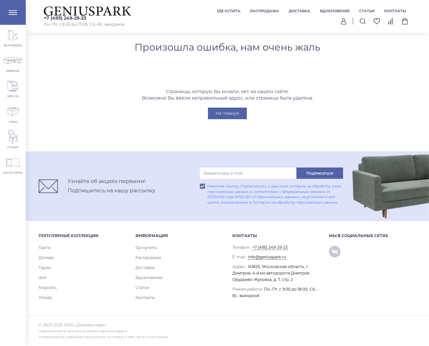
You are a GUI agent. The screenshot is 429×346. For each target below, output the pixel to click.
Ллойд (45, 297)
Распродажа (264, 11)
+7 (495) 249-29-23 (65, 18)
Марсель (48, 287)
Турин (45, 267)
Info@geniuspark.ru (267, 257)
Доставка (299, 11)
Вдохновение (335, 11)
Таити (44, 247)
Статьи (367, 11)
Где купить (228, 11)
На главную (227, 113)
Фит (43, 277)
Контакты (395, 11)
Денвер (46, 257)
